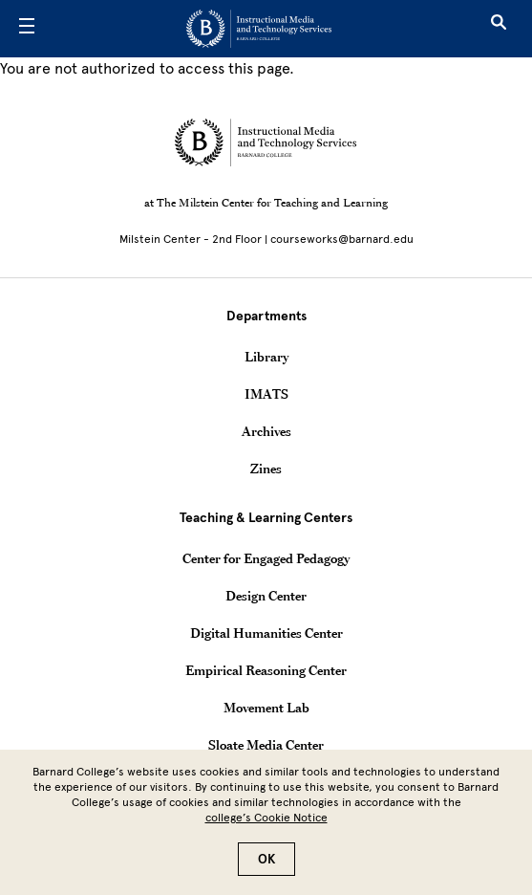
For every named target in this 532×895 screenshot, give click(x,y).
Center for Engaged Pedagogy (266, 558)
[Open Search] (498, 28)
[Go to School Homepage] (258, 29)
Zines (266, 468)
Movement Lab (266, 707)
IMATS (266, 394)
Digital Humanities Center (266, 633)
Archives (266, 431)
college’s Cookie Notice (266, 828)
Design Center (266, 595)
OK (266, 870)
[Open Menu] (26, 28)
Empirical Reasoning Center (266, 670)
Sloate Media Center (266, 744)
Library (266, 356)
